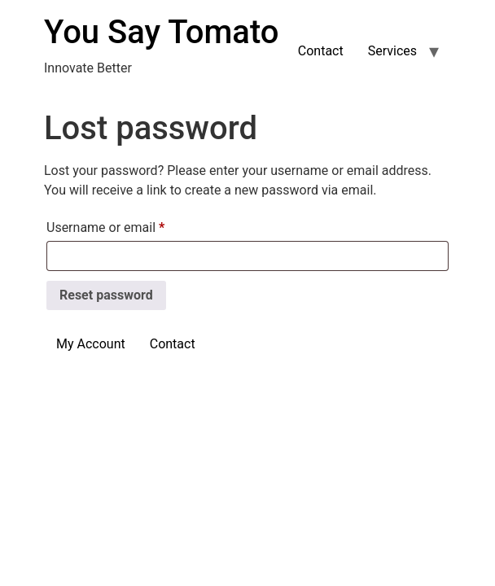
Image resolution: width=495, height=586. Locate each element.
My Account (90, 344)
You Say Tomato (161, 32)
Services (392, 51)
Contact (321, 51)
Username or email (130, 225)
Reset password (106, 295)
